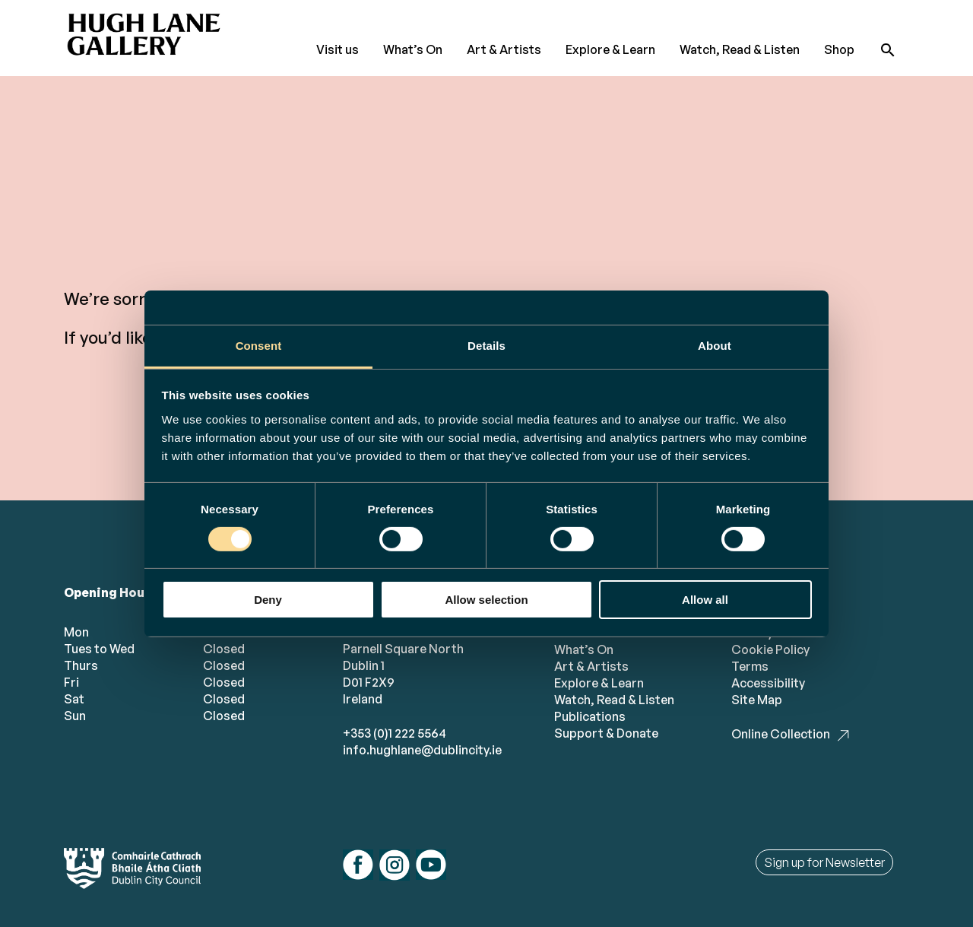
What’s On (412, 49)
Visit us (337, 49)
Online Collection (780, 733)
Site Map (756, 699)
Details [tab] (486, 344)
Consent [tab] (259, 344)
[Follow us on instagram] (394, 866)
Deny (268, 599)
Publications (590, 716)
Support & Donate (606, 733)
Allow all (705, 599)
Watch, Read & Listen (740, 49)
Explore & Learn (610, 49)
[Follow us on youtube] (431, 866)
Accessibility (768, 682)
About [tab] (714, 344)
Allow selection (486, 599)
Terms (750, 666)
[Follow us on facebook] (358, 866)
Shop (839, 49)
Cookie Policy (770, 649)
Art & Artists (504, 49)
